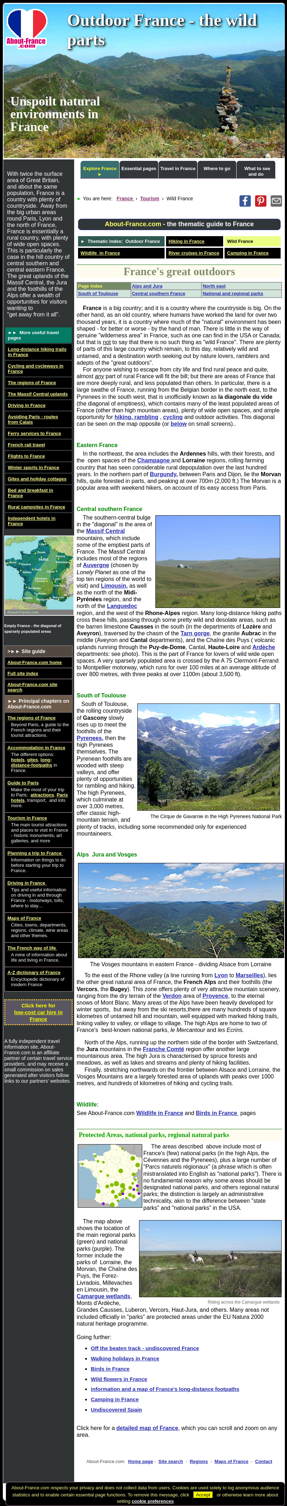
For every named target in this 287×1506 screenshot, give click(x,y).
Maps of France (231, 1461)
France (125, 198)
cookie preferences (153, 1501)
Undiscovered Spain (116, 1410)
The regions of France (32, 382)
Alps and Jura (147, 286)
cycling (173, 417)
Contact (263, 1461)
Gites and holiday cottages (37, 479)
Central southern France (158, 293)
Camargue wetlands (103, 1296)
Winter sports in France (33, 467)
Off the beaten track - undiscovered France (145, 1348)
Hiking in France (186, 241)
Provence (215, 996)
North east (214, 286)
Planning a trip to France (35, 853)
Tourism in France (27, 818)
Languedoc (122, 606)
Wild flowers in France (119, 1379)
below (179, 424)
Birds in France (217, 1113)
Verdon (172, 996)
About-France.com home (34, 662)
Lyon (221, 975)
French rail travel (26, 444)
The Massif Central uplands (38, 394)
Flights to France (26, 456)
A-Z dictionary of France (34, 972)
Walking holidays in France (125, 1358)
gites (32, 759)
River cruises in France (194, 253)
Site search (171, 1461)
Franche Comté (163, 1049)
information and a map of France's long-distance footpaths (165, 1389)
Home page (140, 1461)
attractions (42, 795)
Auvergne (96, 565)
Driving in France (26, 405)
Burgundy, (164, 474)
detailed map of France (147, 1428)
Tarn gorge (195, 633)
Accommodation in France (36, 747)
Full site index (22, 673)
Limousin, (114, 586)
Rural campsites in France (36, 507)
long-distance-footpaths (31, 762)
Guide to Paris (23, 782)
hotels (17, 759)
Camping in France (248, 253)
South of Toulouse (98, 293)
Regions (199, 1461)
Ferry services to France (34, 433)
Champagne (154, 460)
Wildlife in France (100, 253)
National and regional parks (233, 293)
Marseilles (249, 975)
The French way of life (32, 948)
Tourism (149, 198)
